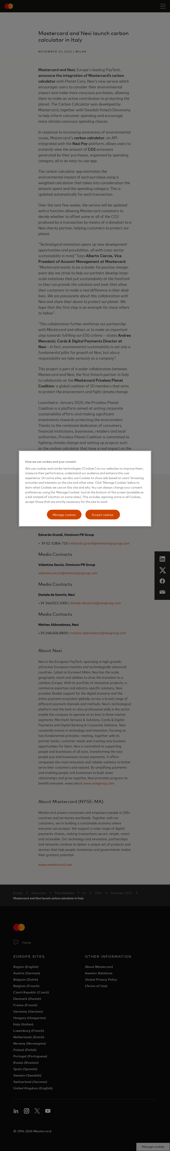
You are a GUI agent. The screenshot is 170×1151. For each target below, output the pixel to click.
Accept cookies (103, 514)
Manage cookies (64, 514)
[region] (85, 488)
